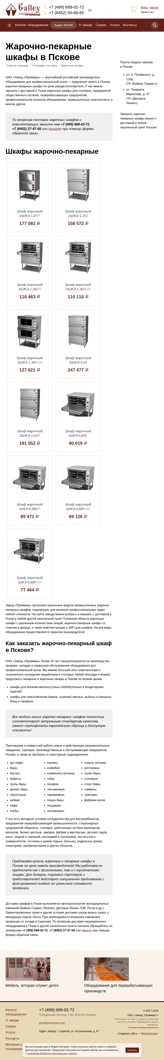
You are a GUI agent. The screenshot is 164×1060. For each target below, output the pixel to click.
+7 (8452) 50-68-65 (66, 12)
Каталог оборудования (31, 25)
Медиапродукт (149, 1033)
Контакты (130, 25)
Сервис (101, 25)
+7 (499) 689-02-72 (66, 7)
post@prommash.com (52, 1022)
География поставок (44, 65)
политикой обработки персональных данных (52, 1053)
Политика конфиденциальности (143, 1027)
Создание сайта (127, 1033)
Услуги (115, 25)
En (89, 10)
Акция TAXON (63, 25)
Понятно (132, 1050)
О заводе (85, 25)
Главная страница (17, 65)
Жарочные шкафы (72, 65)
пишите (55, 129)
